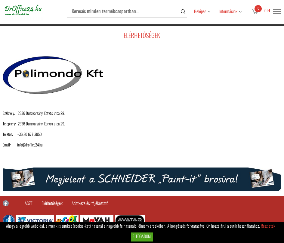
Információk (228, 12)
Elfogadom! (142, 237)
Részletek (268, 226)
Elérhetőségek (52, 203)
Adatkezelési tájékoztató (90, 203)
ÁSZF (28, 203)
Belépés (200, 12)
